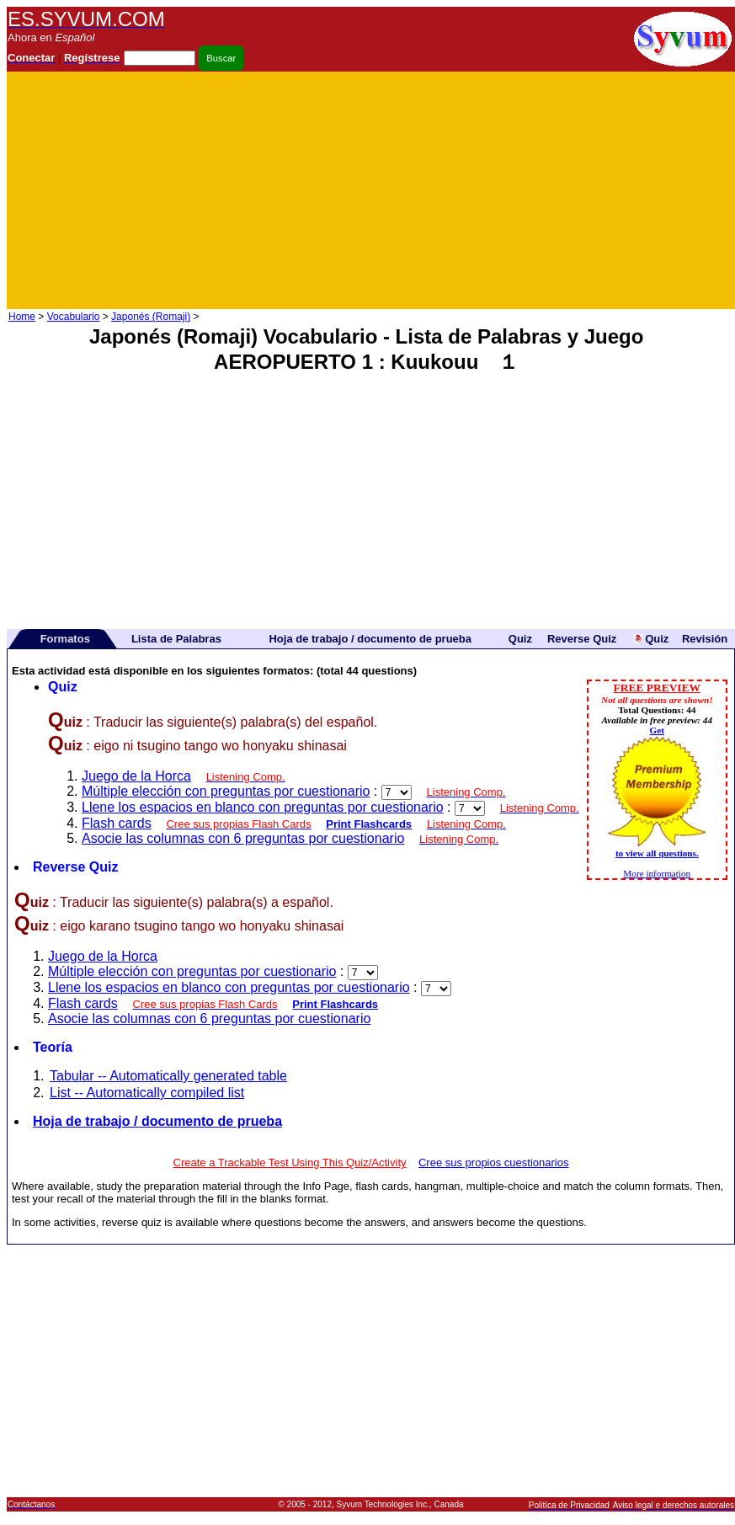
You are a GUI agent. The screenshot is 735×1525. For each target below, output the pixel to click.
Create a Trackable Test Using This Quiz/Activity (290, 1162)
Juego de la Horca (136, 776)
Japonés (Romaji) (150, 317)
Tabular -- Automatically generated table (168, 1076)
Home (21, 317)
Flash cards (117, 823)
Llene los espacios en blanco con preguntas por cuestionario (263, 807)
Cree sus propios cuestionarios (493, 1162)
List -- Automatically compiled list (147, 1092)
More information (656, 873)
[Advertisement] (537, 190)
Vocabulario (73, 317)
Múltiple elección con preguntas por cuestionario (226, 791)
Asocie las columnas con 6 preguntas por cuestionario (243, 838)
